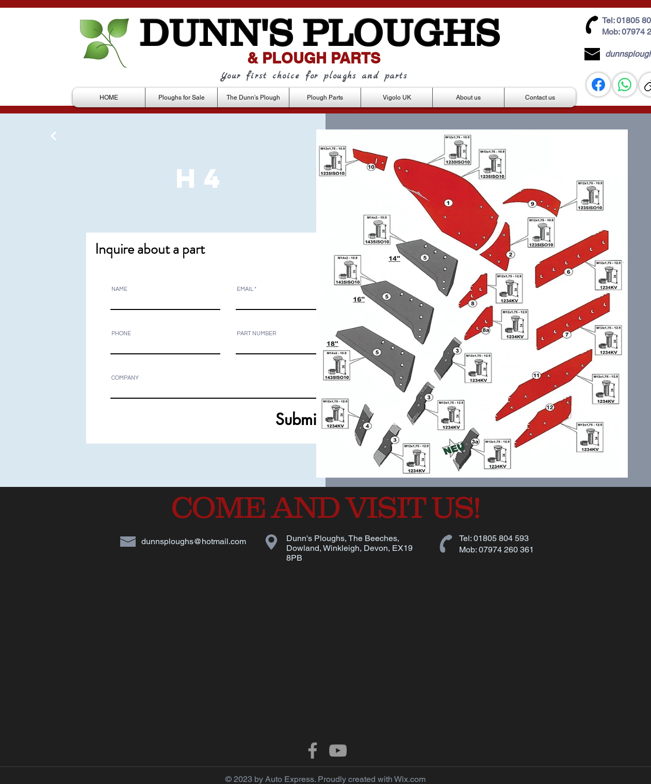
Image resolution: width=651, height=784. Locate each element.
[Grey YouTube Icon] (338, 750)
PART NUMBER (256, 333)
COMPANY (125, 378)
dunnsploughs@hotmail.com (193, 541)
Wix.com (410, 779)
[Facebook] (598, 84)
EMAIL (245, 289)
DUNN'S (216, 32)
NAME (119, 289)
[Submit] (272, 419)
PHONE (121, 333)
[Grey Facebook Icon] (312, 750)
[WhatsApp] (625, 84)
